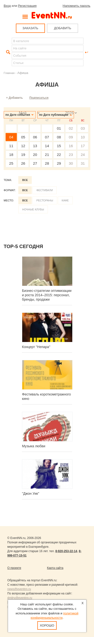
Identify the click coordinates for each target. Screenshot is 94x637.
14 (47, 146)
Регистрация (27, 6)
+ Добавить (14, 97)
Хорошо (47, 625)
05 (23, 137)
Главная (9, 72)
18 (11, 155)
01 (59, 128)
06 (35, 137)
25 (11, 163)
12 (23, 146)
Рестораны (44, 200)
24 (83, 155)
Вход (7, 6)
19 (23, 155)
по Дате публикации (53, 115)
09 (71, 137)
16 (71, 146)
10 (83, 137)
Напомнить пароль (76, 6)
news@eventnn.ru (19, 589)
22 (59, 155)
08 (59, 137)
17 (83, 146)
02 (71, 128)
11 (11, 146)
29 (59, 163)
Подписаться (38, 97)
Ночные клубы (33, 209)
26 (23, 163)
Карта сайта (55, 568)
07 (47, 137)
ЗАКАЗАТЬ (30, 28)
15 (59, 146)
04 (11, 137)
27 (35, 163)
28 (47, 163)
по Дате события (17, 115)
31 (83, 163)
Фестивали (44, 190)
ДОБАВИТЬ (62, 28)
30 (71, 163)
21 (47, 155)
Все (25, 180)
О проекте (14, 568)
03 (83, 128)
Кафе (65, 200)
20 (35, 155)
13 (35, 146)
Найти (7, 52)
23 (71, 155)
